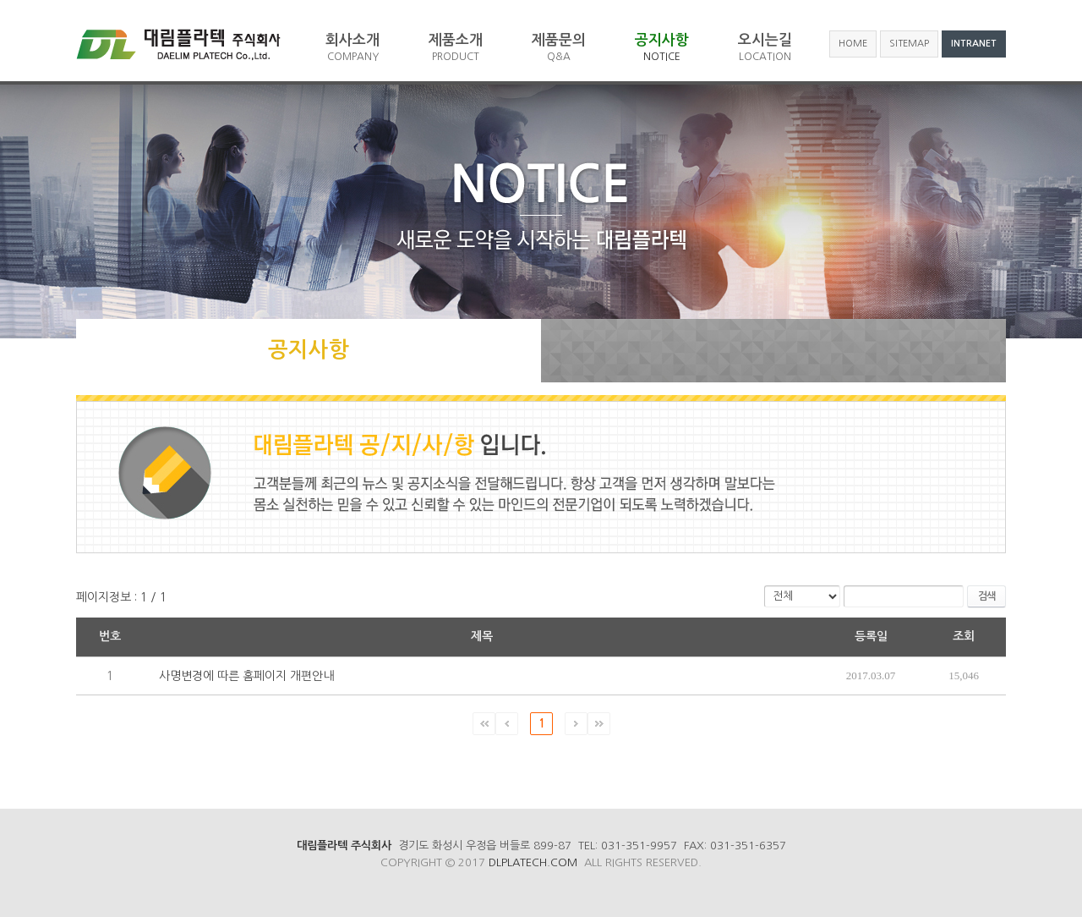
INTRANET (974, 43)
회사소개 (352, 48)
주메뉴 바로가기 (0, 0)
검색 (986, 596)
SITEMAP (909, 43)
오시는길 (765, 48)
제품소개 (456, 48)
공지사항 (662, 48)
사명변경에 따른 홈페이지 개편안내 (246, 676)
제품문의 (559, 48)
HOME (853, 43)
